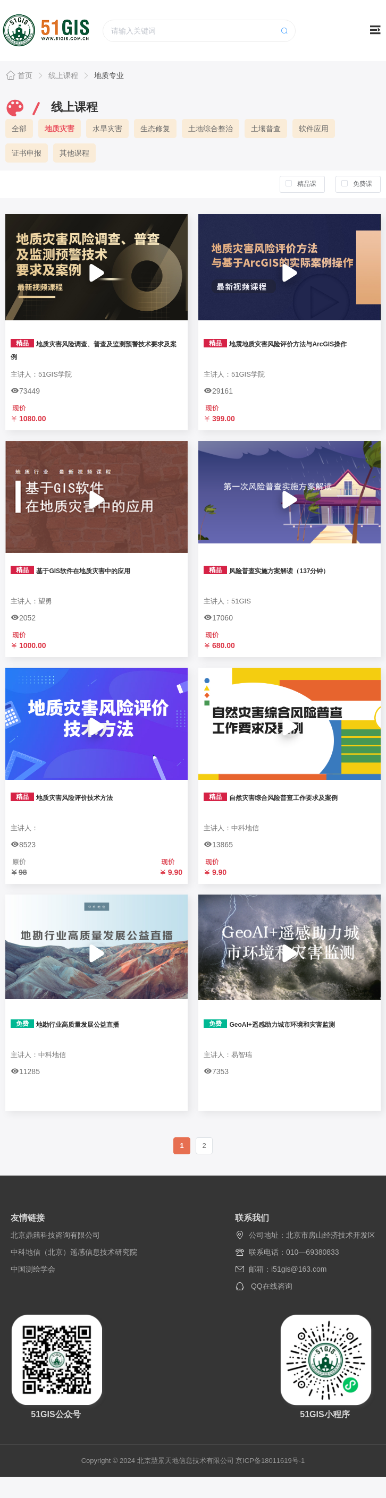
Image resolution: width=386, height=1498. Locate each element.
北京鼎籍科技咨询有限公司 (55, 1235)
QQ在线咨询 (271, 1286)
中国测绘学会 (33, 1269)
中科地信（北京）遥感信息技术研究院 (74, 1252)
